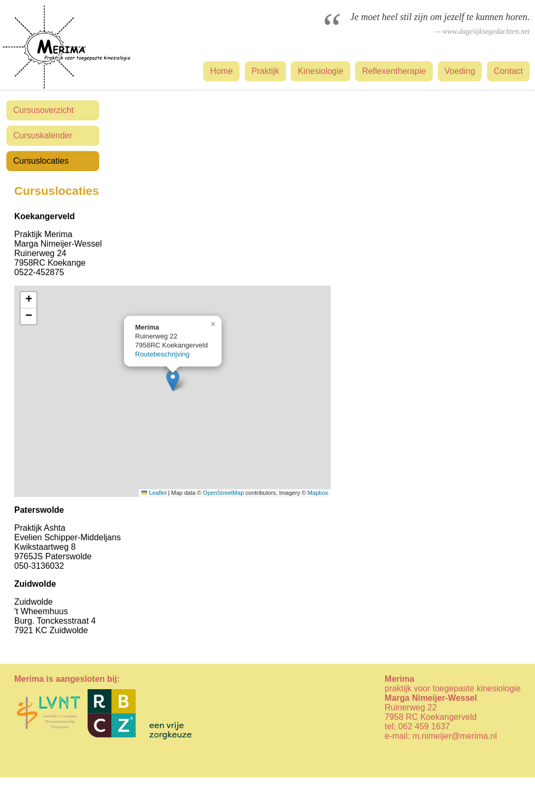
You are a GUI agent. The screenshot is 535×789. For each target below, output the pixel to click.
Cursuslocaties (41, 160)
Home (221, 71)
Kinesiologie (320, 71)
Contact (508, 71)
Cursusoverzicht (43, 110)
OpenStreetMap (223, 493)
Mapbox (318, 493)
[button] (172, 380)
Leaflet (153, 493)
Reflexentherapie (394, 71)
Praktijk (265, 71)
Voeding (460, 71)
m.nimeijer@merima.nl (455, 735)
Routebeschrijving (162, 354)
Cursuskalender (42, 135)
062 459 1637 (424, 726)
